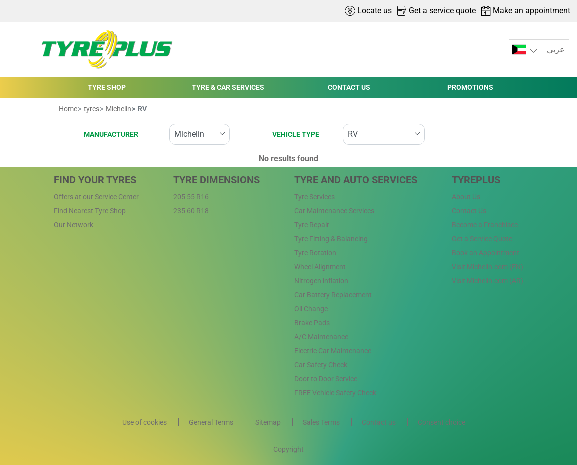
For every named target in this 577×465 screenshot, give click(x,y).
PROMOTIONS (470, 88)
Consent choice (441, 422)
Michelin (117, 109)
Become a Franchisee (485, 225)
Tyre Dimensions (216, 180)
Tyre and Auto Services (355, 180)
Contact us (379, 422)
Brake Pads (312, 323)
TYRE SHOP (107, 88)
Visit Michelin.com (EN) (487, 267)
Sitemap (268, 422)
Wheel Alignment (320, 267)
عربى (555, 49)
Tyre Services (314, 197)
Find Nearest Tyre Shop (90, 211)
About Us (466, 197)
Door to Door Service (325, 379)
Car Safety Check (320, 365)
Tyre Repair (311, 225)
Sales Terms (322, 422)
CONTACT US (349, 88)
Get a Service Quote (482, 239)
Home (68, 109)
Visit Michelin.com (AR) (487, 281)
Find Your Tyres (95, 180)
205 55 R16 (191, 197)
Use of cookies (145, 422)
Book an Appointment (485, 253)
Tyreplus (476, 180)
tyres (90, 109)
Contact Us (469, 211)
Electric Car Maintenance (332, 351)
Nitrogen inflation (321, 281)
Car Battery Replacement (333, 295)
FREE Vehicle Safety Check (335, 393)
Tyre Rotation (315, 253)
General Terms (212, 422)
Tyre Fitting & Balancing (331, 239)
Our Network (73, 225)
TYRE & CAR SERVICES (228, 88)
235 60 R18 (191, 211)
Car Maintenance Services (334, 211)
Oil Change (311, 309)
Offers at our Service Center (96, 197)
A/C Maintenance (321, 337)
